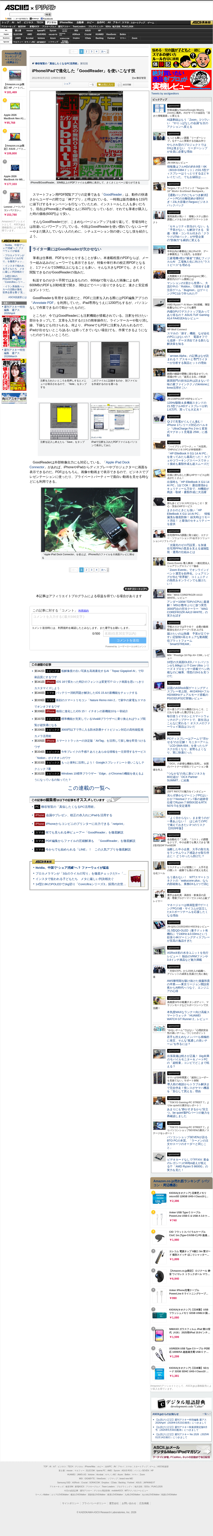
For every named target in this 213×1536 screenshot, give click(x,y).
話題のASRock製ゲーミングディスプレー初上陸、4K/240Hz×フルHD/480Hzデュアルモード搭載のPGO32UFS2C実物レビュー (188, 693)
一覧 (92, 84)
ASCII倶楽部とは (17, 297)
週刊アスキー (64, 26)
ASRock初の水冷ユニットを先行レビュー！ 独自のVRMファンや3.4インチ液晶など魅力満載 (187, 956)
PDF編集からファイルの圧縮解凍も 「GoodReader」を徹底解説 (90, 840)
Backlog (99, 38)
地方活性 (116, 26)
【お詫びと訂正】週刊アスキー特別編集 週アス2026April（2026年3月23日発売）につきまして (181, 1421)
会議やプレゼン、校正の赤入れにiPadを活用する (79, 815)
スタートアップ (138, 22)
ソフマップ (53, 42)
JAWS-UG (81, 1474)
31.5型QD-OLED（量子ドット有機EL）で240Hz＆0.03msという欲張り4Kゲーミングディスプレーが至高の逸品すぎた (188, 935)
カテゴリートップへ (136, 589)
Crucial (88, 34)
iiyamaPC (41, 30)
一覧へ (205, 1414)
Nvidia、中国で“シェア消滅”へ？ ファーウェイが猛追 (72, 867)
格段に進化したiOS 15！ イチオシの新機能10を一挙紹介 (92, 711)
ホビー (90, 22)
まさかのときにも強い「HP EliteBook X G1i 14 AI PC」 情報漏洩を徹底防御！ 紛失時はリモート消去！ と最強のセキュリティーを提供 (188, 517)
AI (13, 22)
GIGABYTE (53, 34)
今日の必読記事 (71, 1490)
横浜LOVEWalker (78, 1495)
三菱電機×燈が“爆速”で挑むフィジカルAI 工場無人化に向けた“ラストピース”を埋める (188, 262)
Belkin (123, 34)
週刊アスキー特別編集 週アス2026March (14, 353)
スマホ (125, 22)
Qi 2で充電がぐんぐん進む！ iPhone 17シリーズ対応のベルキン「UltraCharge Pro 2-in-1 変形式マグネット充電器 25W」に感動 (187, 428)
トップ (5, 22)
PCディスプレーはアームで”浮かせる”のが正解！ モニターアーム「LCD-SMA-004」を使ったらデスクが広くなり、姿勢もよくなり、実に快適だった (188, 745)
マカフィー (18, 42)
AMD (29, 34)
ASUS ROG (41, 34)
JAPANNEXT (41, 41)
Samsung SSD (64, 1482)
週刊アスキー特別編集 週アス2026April (14, 310)
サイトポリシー (70, 1503)
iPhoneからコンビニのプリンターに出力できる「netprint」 (86, 823)
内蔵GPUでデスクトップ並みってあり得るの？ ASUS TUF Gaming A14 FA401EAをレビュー (188, 315)
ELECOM (18, 34)
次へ (103, 51)
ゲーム (150, 22)
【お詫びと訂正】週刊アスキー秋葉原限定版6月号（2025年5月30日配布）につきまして (181, 1429)
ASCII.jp (16, 7)
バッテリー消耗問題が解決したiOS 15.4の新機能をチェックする (96, 692)
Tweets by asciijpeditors (165, 93)
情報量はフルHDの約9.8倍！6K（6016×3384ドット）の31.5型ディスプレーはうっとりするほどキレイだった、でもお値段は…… (188, 172)
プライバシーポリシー (94, 1503)
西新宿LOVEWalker (96, 1495)
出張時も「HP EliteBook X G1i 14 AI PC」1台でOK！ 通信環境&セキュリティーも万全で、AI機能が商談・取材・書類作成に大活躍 (188, 487)
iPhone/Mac (66, 22)
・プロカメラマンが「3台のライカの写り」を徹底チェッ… (13, 258)
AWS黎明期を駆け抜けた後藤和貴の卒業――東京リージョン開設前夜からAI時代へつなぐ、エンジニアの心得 (188, 986)
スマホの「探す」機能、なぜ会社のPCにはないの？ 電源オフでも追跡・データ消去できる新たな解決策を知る (188, 338)
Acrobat (30, 38)
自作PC (101, 22)
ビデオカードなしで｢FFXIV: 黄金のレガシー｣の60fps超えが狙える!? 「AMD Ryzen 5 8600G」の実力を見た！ (188, 1165)
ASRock (76, 34)
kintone (41, 38)
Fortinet (111, 38)
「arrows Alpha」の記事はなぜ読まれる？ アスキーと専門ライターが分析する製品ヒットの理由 (188, 359)
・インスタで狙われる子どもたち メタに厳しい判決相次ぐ (13, 268)
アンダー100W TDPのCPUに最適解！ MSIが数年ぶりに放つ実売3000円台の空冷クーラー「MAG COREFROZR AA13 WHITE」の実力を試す (188, 608)
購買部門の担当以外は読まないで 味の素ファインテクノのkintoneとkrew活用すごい (189, 384)
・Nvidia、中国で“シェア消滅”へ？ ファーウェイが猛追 (14, 248)
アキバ (116, 22)
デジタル (43, 7)
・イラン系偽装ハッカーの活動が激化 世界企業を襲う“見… (14, 289)
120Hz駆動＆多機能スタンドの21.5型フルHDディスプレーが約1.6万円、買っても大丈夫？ (187, 406)
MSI (76, 30)
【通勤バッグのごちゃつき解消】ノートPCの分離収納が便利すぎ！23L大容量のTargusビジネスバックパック (188, 200)
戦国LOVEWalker (169, 1495)
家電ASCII (34, 26)
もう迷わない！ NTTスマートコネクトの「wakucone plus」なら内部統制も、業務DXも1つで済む (188, 881)
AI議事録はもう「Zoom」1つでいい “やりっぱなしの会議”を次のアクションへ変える (188, 123)
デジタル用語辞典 (102, 1490)
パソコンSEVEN (65, 30)
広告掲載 (144, 1503)
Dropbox (76, 38)
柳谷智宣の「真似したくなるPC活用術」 (57, 63)
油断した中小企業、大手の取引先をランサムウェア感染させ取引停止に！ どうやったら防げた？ (188, 853)
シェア (67, 83)
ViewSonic (111, 34)
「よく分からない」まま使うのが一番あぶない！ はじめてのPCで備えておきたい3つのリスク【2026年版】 (188, 823)
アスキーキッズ (8, 26)
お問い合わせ (129, 1503)
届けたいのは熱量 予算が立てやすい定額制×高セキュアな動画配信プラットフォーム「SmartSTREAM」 (188, 639)
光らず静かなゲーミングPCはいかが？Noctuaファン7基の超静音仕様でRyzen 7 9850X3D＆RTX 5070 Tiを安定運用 (187, 800)
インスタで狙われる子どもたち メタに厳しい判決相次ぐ (75, 879)
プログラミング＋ (125, 1486)
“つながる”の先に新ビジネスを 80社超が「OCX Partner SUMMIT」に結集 (187, 777)
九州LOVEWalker (132, 1495)
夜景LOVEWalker (115, 1495)
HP (99, 30)
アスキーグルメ (49, 26)
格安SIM (22, 26)
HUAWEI (100, 34)
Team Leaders (108, 1486)
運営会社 (114, 1503)
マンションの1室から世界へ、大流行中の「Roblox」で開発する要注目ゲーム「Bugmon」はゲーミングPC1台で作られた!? (188, 288)
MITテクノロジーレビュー (136, 1490)
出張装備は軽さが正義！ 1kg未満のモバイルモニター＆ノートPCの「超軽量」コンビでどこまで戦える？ (188, 1061)
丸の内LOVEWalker (151, 1495)
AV (109, 22)
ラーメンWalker (42, 1495)
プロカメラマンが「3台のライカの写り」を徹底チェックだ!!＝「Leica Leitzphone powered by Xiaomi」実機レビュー (115, 873)
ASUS (88, 30)
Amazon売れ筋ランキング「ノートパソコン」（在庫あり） (13, 58)
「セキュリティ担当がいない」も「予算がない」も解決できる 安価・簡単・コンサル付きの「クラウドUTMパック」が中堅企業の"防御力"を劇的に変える (188, 233)
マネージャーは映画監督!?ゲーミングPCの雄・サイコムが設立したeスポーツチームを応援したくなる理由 (188, 910)
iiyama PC (101, 1470)
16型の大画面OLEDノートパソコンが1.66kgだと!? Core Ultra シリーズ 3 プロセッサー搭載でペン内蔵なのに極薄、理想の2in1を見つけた (188, 668)
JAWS (18, 38)
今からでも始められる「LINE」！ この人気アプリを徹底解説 (88, 849)
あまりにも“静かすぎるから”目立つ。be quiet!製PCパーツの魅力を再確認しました (188, 1113)
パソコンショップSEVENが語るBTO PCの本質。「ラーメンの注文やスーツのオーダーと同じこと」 (187, 1142)
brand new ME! (126, 1478)
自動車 (80, 22)
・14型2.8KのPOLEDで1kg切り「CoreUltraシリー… (14, 279)
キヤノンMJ (29, 42)
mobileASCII (117, 1490)
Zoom (134, 38)
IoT (19, 22)
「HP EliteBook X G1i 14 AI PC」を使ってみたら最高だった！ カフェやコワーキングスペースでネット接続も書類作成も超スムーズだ (188, 458)
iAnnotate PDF (43, 302)
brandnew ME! (65, 42)
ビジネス (28, 22)
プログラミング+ (95, 26)
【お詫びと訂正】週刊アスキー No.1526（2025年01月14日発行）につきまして (182, 1436)
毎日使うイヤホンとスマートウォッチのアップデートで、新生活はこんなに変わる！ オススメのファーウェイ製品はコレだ (188, 721)
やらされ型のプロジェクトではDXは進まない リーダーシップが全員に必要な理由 (187, 148)
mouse (29, 30)
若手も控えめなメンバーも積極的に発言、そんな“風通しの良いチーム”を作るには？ (188, 1040)
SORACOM (94, 1482)
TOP (46, 1466)
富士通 (18, 30)
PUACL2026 (127, 26)
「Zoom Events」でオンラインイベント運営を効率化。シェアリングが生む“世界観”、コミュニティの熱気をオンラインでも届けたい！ (188, 576)
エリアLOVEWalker (60, 1495)
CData (88, 38)
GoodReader (112, 194)
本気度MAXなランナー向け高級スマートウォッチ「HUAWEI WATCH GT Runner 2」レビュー (188, 1015)
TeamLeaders (79, 26)
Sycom (53, 30)
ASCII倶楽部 (202, 23)
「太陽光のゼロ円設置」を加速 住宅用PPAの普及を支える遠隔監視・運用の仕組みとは (188, 548)
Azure (53, 38)
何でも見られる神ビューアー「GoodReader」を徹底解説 (84, 832)
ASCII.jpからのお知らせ (166, 1414)
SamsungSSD (62, 34)
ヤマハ (123, 38)
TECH (40, 22)
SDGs (108, 26)
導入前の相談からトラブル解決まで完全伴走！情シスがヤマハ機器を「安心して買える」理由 (188, 1088)
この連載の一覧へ (89, 788)
